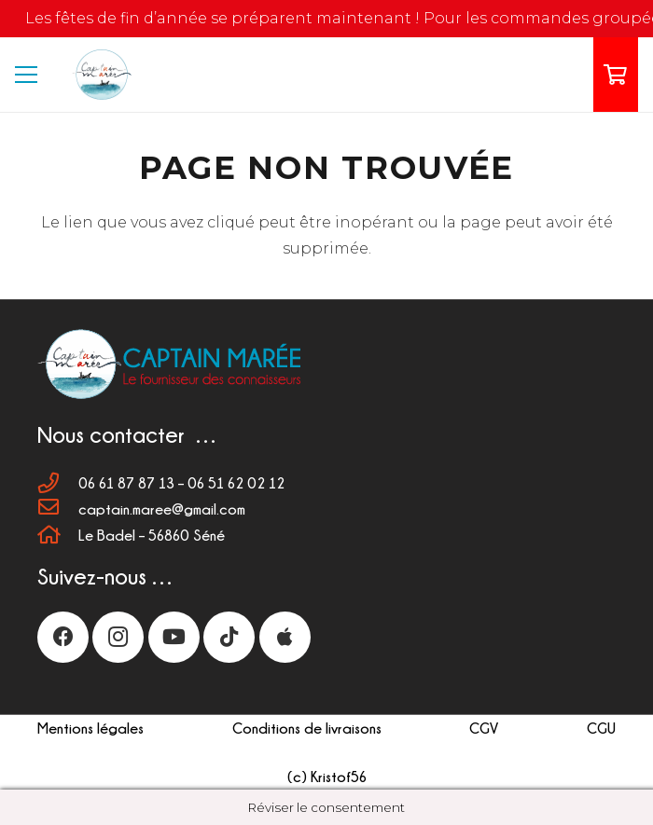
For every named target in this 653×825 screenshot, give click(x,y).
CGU (601, 728)
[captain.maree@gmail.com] (57, 509)
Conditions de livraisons (307, 728)
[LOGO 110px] (100, 75)
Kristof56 (339, 776)
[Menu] (26, 74)
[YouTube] (174, 637)
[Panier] (615, 74)
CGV (483, 728)
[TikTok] (229, 637)
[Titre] (285, 637)
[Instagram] (118, 637)
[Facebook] (63, 637)
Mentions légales (90, 728)
